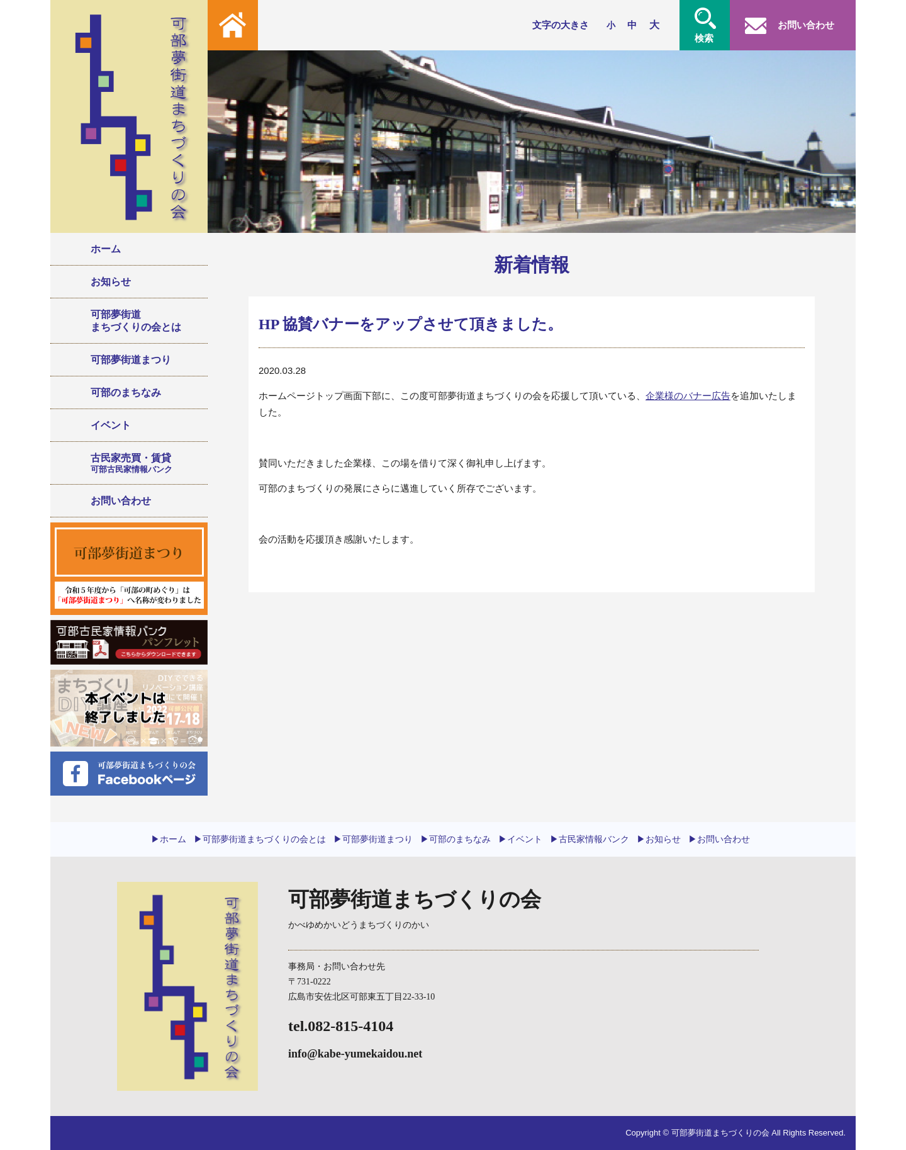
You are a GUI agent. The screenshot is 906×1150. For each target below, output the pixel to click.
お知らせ (111, 281)
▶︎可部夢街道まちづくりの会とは (260, 839)
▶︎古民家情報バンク (589, 839)
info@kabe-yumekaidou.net (355, 1053)
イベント (111, 425)
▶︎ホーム (168, 839)
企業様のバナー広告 (688, 395)
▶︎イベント (520, 839)
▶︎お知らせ (659, 839)
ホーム (106, 249)
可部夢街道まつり (131, 359)
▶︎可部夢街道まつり (373, 839)
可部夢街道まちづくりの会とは (136, 320)
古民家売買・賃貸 (144, 463)
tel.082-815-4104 (340, 1026)
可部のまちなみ (126, 392)
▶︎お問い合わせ (719, 839)
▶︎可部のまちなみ (455, 839)
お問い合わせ (121, 500)
